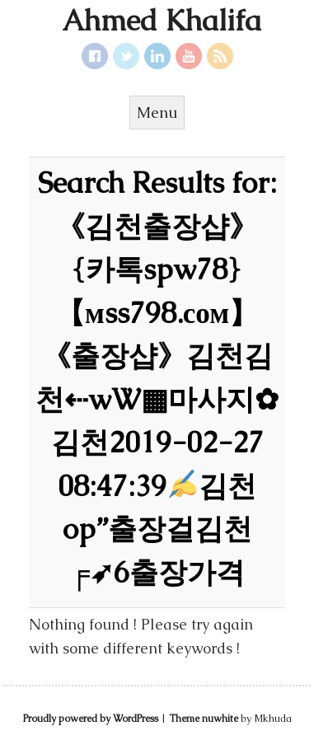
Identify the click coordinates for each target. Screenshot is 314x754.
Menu (157, 112)
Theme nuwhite (203, 718)
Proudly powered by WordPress (90, 718)
